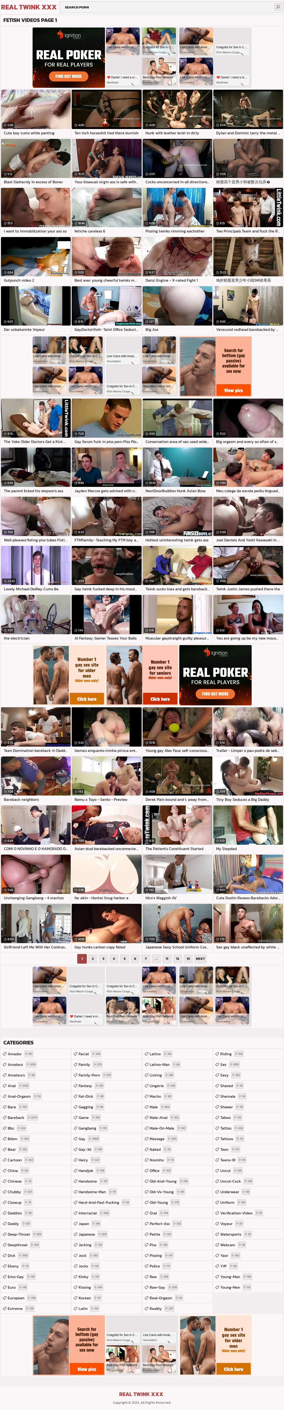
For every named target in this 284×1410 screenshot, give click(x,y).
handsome (94, 1181)
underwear (235, 1191)
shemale (233, 1096)
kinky (89, 1276)
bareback (23, 1117)
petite (161, 1234)
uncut (231, 1170)
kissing (91, 1287)
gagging (91, 1106)
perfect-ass (166, 1223)
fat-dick (92, 1096)
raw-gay (164, 1287)
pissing (162, 1255)
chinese (20, 1181)
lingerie (163, 1085)
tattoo (232, 1128)
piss (159, 1244)
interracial (94, 1213)
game (90, 1117)
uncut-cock (236, 1181)
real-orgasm (166, 1297)
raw (159, 1276)
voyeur (232, 1223)
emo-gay (22, 1276)
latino (161, 1053)
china (18, 1170)
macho (161, 1096)
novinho (162, 1160)
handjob (92, 1170)
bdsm (19, 1138)
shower (232, 1106)
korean (90, 1297)
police (160, 1266)
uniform (233, 1202)
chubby (20, 1191)
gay (89, 1138)
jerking (91, 1244)
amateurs (22, 1075)
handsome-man (98, 1191)
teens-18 (233, 1160)
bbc (17, 1128)
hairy (90, 1160)
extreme (21, 1308)
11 (167, 958)
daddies (20, 1213)
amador (21, 1053)
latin (89, 1308)
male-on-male (168, 1128)
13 (188, 958)
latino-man (165, 1064)
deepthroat (24, 1244)
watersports (236, 1234)
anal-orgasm (25, 1096)
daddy (19, 1223)
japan (90, 1223)
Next (200, 958)
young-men (236, 1287)
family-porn (95, 1075)
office (161, 1170)
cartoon (21, 1160)
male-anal (165, 1117)
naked (161, 1149)
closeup (20, 1202)
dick (18, 1255)
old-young (165, 1202)
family (91, 1064)
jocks (89, 1266)
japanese (93, 1234)
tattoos (232, 1138)
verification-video (241, 1213)
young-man (236, 1276)
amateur (22, 1064)
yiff (229, 1266)
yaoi (230, 1255)
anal (19, 1085)
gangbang (93, 1128)
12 (177, 958)
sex (230, 1064)
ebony (19, 1266)
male (160, 1106)
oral (159, 1213)
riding (232, 1053)
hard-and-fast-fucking (104, 1202)
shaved (232, 1085)
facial (90, 1053)
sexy (230, 1075)
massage (164, 1138)
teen (230, 1149)
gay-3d (91, 1149)
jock (89, 1255)
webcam (233, 1244)
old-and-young (169, 1181)
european (22, 1297)
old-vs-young (167, 1191)
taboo (231, 1117)
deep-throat (25, 1234)
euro (18, 1287)
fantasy (91, 1085)
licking (162, 1075)
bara (18, 1106)
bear (18, 1149)
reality (162, 1308)
